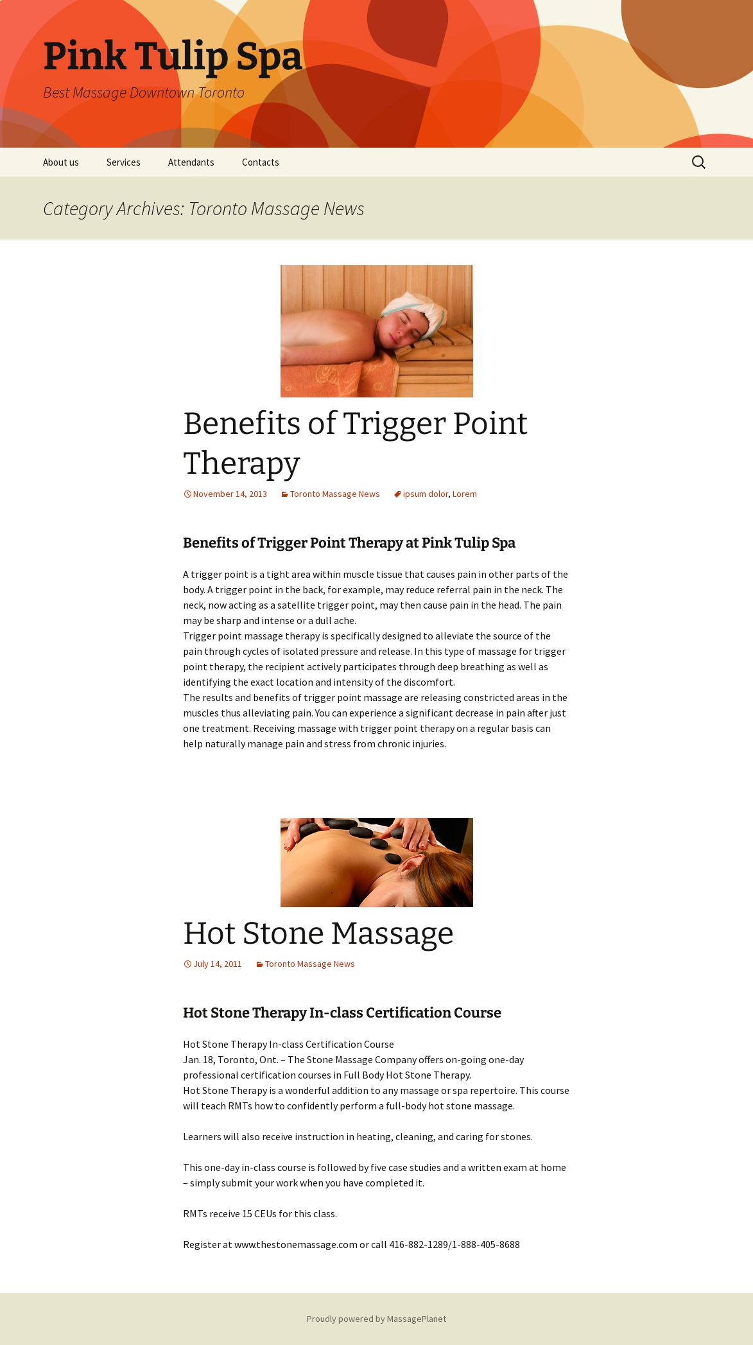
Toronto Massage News (335, 493)
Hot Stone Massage (318, 933)
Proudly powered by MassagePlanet (376, 1318)
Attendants (191, 162)
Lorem (465, 493)
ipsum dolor (425, 493)
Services (124, 162)
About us (61, 162)
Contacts (260, 162)
